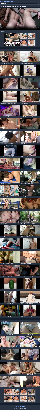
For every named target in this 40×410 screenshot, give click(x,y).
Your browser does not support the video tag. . (20, 19)
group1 (3, 31)
